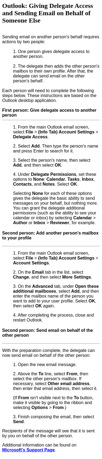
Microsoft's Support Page (28, 450)
